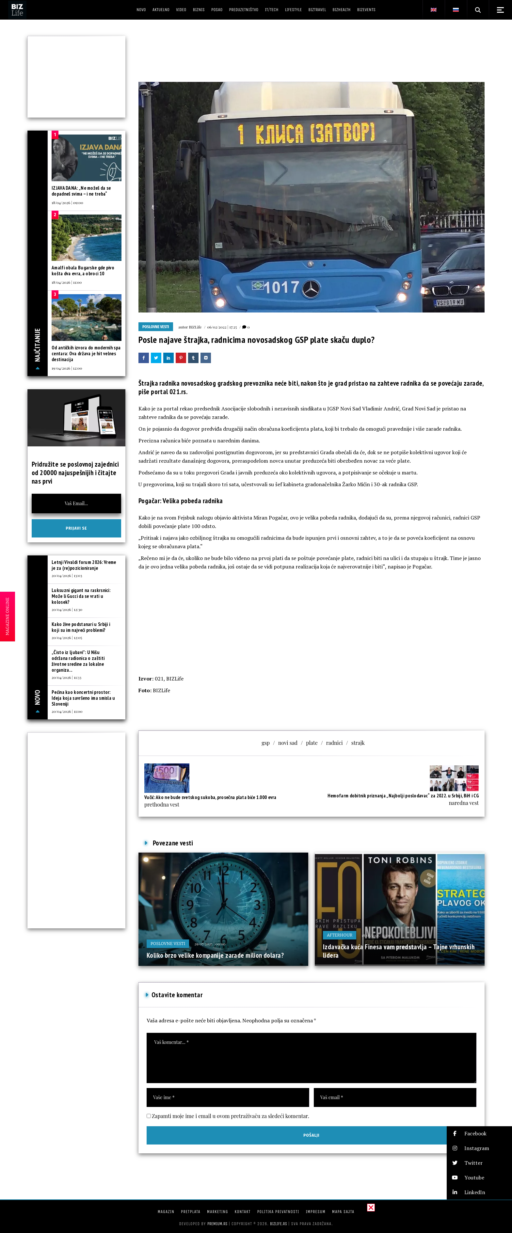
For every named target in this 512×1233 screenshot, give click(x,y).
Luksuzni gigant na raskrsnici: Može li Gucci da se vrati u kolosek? (81, 596)
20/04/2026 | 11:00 (67, 711)
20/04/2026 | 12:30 (67, 609)
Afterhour (339, 935)
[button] (479, 1133)
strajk (358, 742)
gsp (266, 742)
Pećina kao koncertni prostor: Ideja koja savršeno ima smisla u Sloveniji (83, 698)
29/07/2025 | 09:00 (209, 943)
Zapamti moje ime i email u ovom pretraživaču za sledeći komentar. (230, 1116)
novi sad (287, 742)
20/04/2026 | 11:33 (66, 677)
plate (312, 742)
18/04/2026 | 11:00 (67, 282)
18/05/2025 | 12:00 (376, 935)
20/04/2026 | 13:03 (67, 575)
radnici (334, 742)
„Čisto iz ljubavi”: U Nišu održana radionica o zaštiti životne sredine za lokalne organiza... (78, 661)
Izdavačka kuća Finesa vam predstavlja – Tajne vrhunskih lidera (398, 951)
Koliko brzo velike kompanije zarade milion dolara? (215, 955)
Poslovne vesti (155, 327)
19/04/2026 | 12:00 (67, 368)
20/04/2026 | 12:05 (67, 637)
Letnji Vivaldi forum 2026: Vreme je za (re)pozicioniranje (84, 565)
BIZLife (195, 326)
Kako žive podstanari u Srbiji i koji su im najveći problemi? (81, 627)
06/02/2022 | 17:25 (222, 326)
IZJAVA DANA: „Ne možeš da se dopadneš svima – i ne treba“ (81, 191)
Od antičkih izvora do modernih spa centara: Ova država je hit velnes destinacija (86, 353)
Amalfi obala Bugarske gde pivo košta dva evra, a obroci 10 (83, 270)
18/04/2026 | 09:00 (67, 202)
